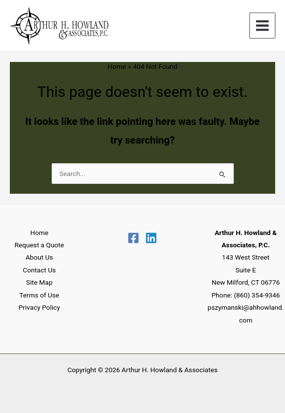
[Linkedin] (151, 238)
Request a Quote (39, 245)
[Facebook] (133, 238)
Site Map (39, 282)
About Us (39, 257)
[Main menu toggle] (263, 25)
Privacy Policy (39, 307)
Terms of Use (39, 295)
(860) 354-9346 (257, 295)
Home (39, 232)
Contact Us (39, 270)
